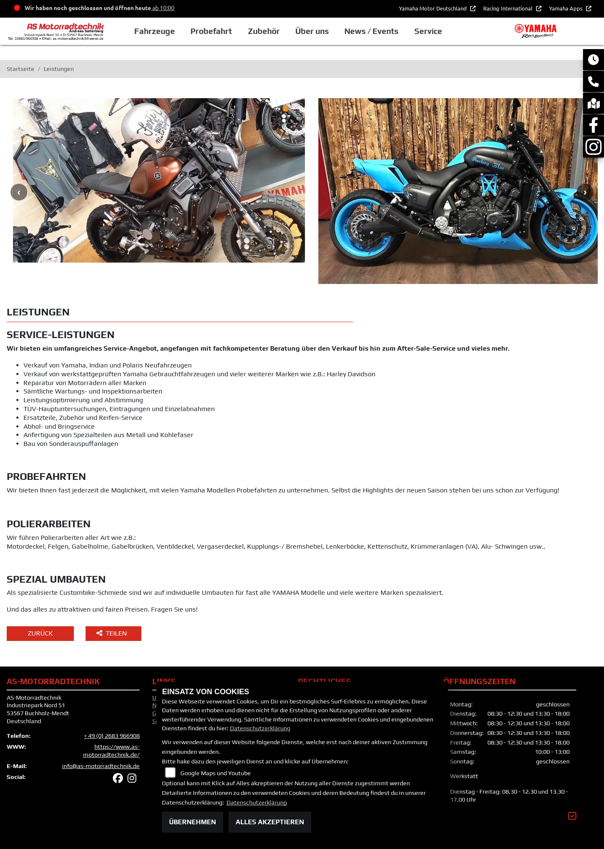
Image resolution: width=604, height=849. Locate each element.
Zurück (40, 633)
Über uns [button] (312, 31)
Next (585, 192)
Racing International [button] (508, 8)
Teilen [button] (112, 633)
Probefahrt (211, 31)
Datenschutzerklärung (260, 728)
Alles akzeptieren (270, 822)
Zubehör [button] (264, 31)
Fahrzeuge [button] (154, 31)
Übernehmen (192, 822)
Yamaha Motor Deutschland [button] (433, 8)
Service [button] (428, 31)
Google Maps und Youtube (215, 773)
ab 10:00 (162, 7)
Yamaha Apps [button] (566, 8)
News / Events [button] (371, 31)
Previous (18, 192)
